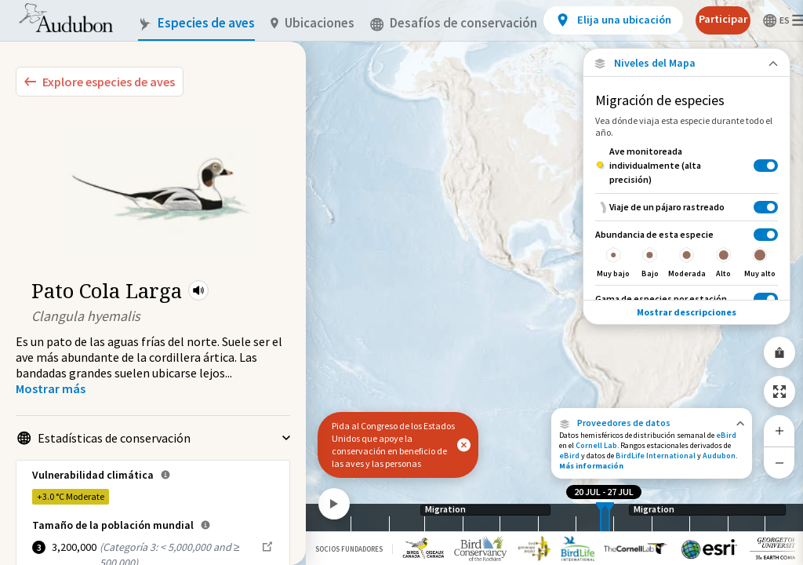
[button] (198, 290)
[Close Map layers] (686, 63)
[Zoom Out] (779, 463)
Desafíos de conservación (453, 23)
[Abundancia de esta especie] (686, 253)
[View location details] (612, 20)
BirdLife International (656, 455)
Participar (723, 19)
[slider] (600, 517)
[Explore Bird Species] (99, 82)
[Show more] (50, 388)
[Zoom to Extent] (779, 391)
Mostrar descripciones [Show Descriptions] (686, 312)
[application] (401, 282)
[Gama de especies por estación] (686, 298)
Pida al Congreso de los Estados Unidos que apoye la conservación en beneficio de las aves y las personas (393, 444)
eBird (726, 435)
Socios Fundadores (349, 549)
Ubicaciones (312, 23)
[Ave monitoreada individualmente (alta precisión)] (686, 165)
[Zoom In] (779, 431)
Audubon (719, 455)
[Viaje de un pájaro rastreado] (686, 207)
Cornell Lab (596, 445)
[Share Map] (779, 352)
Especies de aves (196, 23)
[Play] (334, 503)
